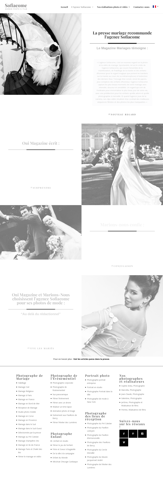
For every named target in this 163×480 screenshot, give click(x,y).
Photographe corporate (63, 383)
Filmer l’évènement (61, 398)
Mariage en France (26, 399)
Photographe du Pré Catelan (99, 423)
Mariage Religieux (25, 391)
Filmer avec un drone (62, 402)
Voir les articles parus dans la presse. (91, 359)
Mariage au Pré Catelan (28, 436)
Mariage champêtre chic (28, 441)
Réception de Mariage (27, 407)
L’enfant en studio (60, 441)
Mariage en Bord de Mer (29, 403)
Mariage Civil (23, 387)
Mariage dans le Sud (27, 424)
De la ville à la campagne (63, 453)
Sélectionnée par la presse (29, 432)
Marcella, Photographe (131, 390)
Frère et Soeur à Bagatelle (64, 449)
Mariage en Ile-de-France (29, 445)
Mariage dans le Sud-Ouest (30, 428)
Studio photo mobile (27, 412)
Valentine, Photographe (131, 398)
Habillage (22, 383)
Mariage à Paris (25, 395)
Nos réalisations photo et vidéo (112, 7)
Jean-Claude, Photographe (132, 394)
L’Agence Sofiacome (81, 7)
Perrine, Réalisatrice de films (133, 409)
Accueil (64, 7)
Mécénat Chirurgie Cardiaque (65, 461)
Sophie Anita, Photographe (133, 386)
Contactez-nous (141, 7)
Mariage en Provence (27, 420)
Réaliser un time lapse (62, 406)
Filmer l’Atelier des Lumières (65, 422)
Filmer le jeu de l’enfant (63, 445)
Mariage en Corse (26, 416)
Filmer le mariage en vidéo (29, 456)
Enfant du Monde (60, 457)
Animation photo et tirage (64, 411)
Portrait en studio (94, 387)
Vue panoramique (60, 394)
